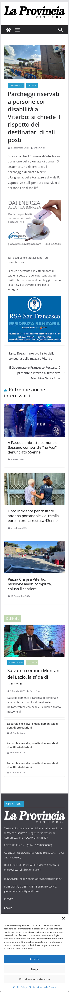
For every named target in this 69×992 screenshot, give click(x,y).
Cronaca (32, 85)
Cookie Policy (20, 987)
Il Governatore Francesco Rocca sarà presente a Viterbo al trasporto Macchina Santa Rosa (37, 373)
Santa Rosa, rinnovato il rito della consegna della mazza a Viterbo (29, 356)
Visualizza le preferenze (34, 979)
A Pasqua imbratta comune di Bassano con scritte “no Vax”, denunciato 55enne (33, 447)
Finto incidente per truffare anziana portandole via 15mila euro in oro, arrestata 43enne (33, 516)
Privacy (8, 898)
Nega (34, 969)
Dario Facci (35, 691)
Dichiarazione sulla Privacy (42, 987)
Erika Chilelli (39, 147)
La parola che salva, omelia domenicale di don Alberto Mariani (33, 725)
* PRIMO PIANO (16, 85)
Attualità (32, 662)
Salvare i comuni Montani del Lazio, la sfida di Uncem (34, 677)
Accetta (35, 959)
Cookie (8, 908)
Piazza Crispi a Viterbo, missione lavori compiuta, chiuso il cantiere (30, 584)
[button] (63, 918)
